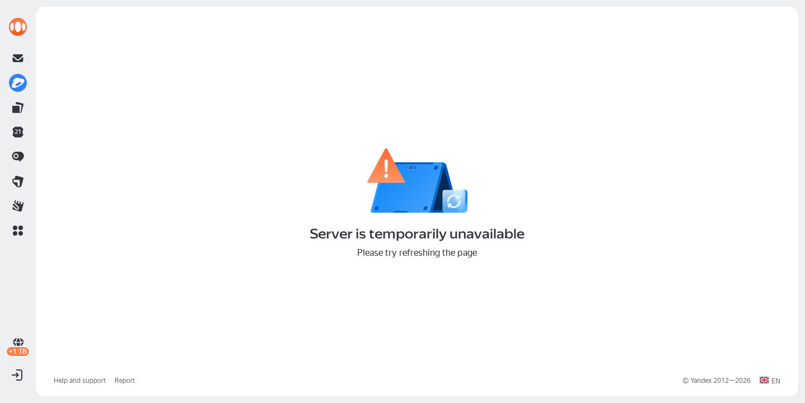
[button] (18, 231)
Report (125, 381)
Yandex (701, 381)
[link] (18, 27)
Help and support (80, 381)
